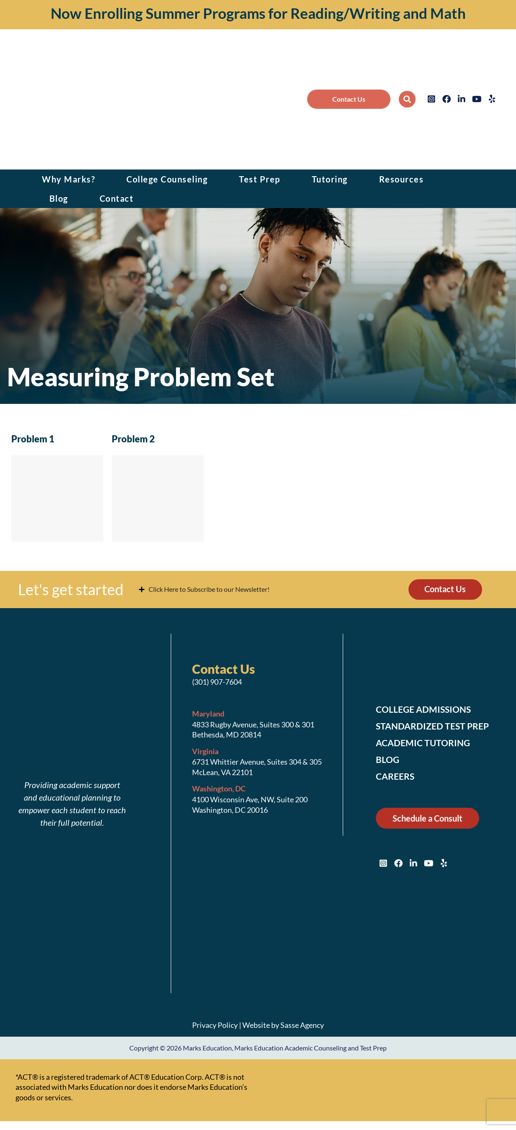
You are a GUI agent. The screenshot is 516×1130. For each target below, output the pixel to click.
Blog (58, 198)
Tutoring (330, 179)
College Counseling (167, 179)
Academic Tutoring (425, 743)
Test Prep (259, 179)
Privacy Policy (215, 1025)
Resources (401, 179)
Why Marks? (68, 179)
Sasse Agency (302, 1025)
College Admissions (425, 710)
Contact (117, 198)
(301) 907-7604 (217, 682)
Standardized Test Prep (434, 726)
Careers (396, 777)
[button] (407, 99)
